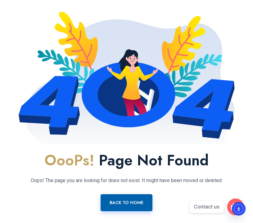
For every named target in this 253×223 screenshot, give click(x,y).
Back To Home (126, 202)
